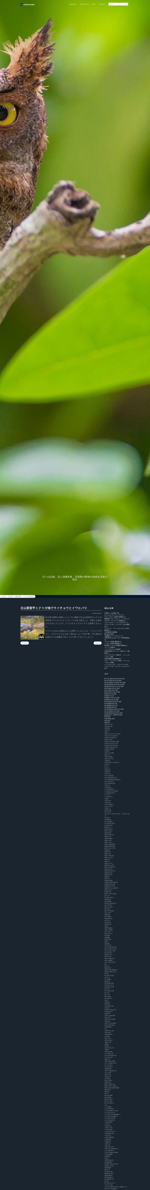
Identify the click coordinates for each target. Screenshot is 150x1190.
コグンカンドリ (109, 1048)
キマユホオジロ (109, 983)
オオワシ (107, 878)
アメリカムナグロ (109, 783)
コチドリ (107, 1059)
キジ (105, 964)
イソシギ (107, 795)
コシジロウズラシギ (110, 1055)
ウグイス (107, 808)
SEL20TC (107, 722)
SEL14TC (107, 720)
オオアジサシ (108, 831)
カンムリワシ (108, 952)
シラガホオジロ (109, 1133)
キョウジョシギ (109, 987)
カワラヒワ (107, 945)
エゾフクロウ (108, 821)
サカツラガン (108, 1080)
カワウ (106, 941)
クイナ (106, 1000)
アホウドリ (107, 770)
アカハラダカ (108, 756)
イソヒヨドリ (108, 796)
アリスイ (107, 785)
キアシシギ (107, 956)
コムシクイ (107, 1076)
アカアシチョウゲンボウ (111, 741)
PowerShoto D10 (109, 718)
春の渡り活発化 (109, 634)
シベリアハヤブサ (109, 1118)
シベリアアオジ (109, 1109)
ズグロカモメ (108, 1162)
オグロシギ (107, 892)
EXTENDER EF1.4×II (110, 703)
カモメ (106, 926)
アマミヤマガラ (109, 776)
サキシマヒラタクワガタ (111, 1088)
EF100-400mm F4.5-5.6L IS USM (114, 684)
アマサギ (107, 772)
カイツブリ (107, 913)
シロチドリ (107, 1143)
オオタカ (107, 850)
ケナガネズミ (108, 1027)
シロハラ (107, 1145)
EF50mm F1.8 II (109, 696)
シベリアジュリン (109, 1112)
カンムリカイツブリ (110, 949)
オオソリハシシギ (109, 848)
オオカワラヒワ (109, 835)
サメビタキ (107, 1097)
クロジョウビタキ (109, 1015)
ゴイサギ (107, 1078)
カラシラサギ (108, 930)
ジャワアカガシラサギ (111, 1152)
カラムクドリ (108, 933)
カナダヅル (107, 924)
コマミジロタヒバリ (110, 1070)
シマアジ (107, 1124)
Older (97, 643)
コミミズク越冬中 (109, 647)
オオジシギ (107, 840)
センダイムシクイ (109, 1183)
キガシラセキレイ (109, 958)
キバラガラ (107, 979)
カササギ (107, 914)
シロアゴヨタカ (109, 1137)
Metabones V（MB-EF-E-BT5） (113, 715)
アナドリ (107, 768)
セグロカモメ (108, 1175)
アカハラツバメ (109, 758)
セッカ (106, 1181)
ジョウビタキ (108, 1154)
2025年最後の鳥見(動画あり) (113, 659)
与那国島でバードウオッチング (113, 636)
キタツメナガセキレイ (111, 970)
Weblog (73, 4)
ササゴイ (107, 1091)
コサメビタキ (108, 1051)
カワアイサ (107, 939)
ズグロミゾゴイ (109, 1166)
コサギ (106, 1050)
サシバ (106, 1093)
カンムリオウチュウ (110, 947)
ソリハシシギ (108, 1185)
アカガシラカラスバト (111, 747)
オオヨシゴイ (108, 874)
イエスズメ (107, 787)
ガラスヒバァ (108, 954)
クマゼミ (107, 1008)
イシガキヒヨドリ (109, 793)
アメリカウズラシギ (110, 777)
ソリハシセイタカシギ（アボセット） (115, 1187)
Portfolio (84, 4)
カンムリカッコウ (109, 951)
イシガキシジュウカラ (111, 791)
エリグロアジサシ (109, 823)
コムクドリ (107, 1074)
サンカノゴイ (108, 1101)
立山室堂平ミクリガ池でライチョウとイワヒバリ (53, 608)
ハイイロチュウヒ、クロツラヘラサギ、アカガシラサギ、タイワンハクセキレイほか (117, 666)
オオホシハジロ (109, 865)
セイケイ (107, 1169)
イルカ (106, 798)
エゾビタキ (107, 819)
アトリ (106, 766)
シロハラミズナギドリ (111, 1148)
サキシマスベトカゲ (110, 1086)
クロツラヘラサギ (109, 1019)
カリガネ (107, 935)
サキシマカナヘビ (109, 1084)
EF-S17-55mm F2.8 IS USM (112, 680)
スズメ (106, 1158)
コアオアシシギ (109, 1030)
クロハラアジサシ (109, 1025)
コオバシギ (107, 1042)
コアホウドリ (108, 1034)
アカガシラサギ (109, 749)
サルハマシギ (108, 1099)
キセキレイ (107, 968)
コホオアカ (107, 1069)
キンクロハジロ (109, 991)
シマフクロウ (108, 1129)
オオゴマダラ (108, 838)
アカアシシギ (108, 739)
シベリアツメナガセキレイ (112, 1114)
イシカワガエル (109, 789)
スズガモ (107, 1156)
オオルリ (107, 876)
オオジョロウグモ (109, 844)
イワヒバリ (107, 802)
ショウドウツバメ (109, 1131)
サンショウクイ (109, 1103)
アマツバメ (107, 774)
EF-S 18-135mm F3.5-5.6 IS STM (114, 678)
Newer (24, 643)
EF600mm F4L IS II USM (111, 698)
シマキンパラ (108, 1128)
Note (94, 4)
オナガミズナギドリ (110, 903)
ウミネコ (107, 817)
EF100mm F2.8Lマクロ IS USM (113, 686)
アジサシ (107, 764)
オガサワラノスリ (109, 886)
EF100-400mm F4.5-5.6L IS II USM (115, 682)
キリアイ (107, 989)
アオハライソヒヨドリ (111, 736)
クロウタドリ (108, 1011)
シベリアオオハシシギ (111, 1110)
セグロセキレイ (109, 1177)
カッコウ (107, 920)
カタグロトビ (108, 918)
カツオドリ (107, 922)
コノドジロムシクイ (110, 1063)
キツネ (106, 973)
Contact (102, 4)
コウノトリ (107, 1038)
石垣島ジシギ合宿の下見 (111, 613)
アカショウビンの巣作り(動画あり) (114, 617)
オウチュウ (107, 827)
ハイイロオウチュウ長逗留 (112, 649)
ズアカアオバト (109, 1160)
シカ (105, 1105)
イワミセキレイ (109, 804)
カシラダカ (107, 916)
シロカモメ (107, 1139)
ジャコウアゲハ (109, 1150)
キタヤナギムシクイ (110, 972)
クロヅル (107, 1021)
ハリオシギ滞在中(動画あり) (112, 643)
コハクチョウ (108, 1067)
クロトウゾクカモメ (110, 1023)
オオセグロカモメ (109, 846)
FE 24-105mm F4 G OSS (111, 711)
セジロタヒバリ (109, 1179)
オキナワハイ (108, 890)
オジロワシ (107, 899)
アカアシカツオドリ (110, 737)
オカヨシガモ (108, 880)
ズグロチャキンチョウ (111, 1164)
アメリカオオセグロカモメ (112, 779)
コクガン (107, 1046)
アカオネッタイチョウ (111, 745)
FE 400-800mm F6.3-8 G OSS (113, 713)
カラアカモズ (108, 928)
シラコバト (107, 1135)
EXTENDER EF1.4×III (111, 705)
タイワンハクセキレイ (111, 1188)
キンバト (107, 992)
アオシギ (107, 730)
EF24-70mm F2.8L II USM (112, 692)
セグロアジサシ (109, 1173)
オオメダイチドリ (109, 871)
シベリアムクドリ (109, 1120)
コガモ (106, 1044)
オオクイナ (107, 836)
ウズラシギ (107, 810)
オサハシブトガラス (110, 893)
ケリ (105, 1029)
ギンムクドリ (108, 998)
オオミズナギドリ (109, 867)
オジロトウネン (109, 897)
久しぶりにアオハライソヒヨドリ (114, 615)
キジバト (107, 966)
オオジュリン (108, 842)
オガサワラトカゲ (109, 884)
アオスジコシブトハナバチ (112, 734)
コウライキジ (108, 1040)
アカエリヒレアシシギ (111, 743)
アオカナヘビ (108, 726)
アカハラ (107, 755)
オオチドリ (107, 852)
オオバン (107, 861)
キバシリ (107, 977)
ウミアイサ (107, 812)
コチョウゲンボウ (109, 1061)
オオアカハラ (108, 829)
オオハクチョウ (109, 855)
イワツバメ (107, 800)
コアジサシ (107, 1032)
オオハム (107, 859)
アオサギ (107, 728)
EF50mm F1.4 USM (110, 694)
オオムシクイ (108, 869)
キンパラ (107, 994)
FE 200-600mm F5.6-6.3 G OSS (114, 709)
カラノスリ (107, 932)
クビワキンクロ (109, 1006)
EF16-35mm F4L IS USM (111, 688)
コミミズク (107, 1072)
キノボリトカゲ (109, 975)
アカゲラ (107, 751)
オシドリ (107, 895)
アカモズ (107, 760)
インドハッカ (108, 806)
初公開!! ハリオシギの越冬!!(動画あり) (115, 645)
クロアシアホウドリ (110, 1010)
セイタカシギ (108, 1171)
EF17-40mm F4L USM (111, 690)
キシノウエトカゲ (109, 962)
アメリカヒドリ (109, 781)
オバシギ (107, 909)
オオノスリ (107, 854)
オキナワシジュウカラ (111, 888)
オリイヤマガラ (109, 911)
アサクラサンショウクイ (111, 762)
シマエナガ (107, 1126)
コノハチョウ (108, 1065)
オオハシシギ (108, 857)
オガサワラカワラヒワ (111, 882)
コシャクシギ (108, 1057)
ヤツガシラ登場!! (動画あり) (112, 641)
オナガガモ (107, 901)
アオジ (106, 732)
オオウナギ (107, 833)
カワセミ (107, 943)
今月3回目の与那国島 (110, 632)
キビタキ (107, 981)
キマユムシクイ (109, 985)
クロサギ (107, 1013)
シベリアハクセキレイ (111, 1116)
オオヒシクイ (108, 863)
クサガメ (107, 1002)
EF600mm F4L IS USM (111, 699)
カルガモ (107, 937)
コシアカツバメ (109, 1053)
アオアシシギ (108, 724)
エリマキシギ (108, 825)
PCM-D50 (107, 717)
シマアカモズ (108, 1122)
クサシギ (107, 1004)
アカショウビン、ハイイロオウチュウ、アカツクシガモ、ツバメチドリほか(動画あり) (117, 624)
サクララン (107, 1089)
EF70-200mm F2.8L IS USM (112, 701)
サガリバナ (107, 1082)
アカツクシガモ (109, 753)
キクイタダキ (108, 960)
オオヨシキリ (108, 873)
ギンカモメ (107, 996)
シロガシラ (107, 1141)
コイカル (107, 1036)
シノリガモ (107, 1107)
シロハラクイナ (109, 1147)
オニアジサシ (108, 905)
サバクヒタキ (108, 1095)
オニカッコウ (108, 907)
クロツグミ (107, 1017)
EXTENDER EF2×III (110, 707)
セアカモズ (107, 1167)
